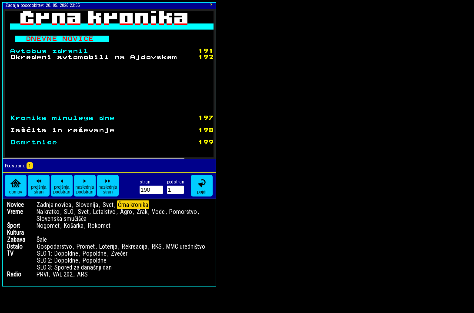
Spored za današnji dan (83, 267)
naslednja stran (108, 185)
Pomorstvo (183, 211)
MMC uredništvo (185, 246)
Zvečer (119, 253)
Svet (108, 204)
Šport (13, 225)
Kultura (15, 232)
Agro (126, 211)
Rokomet (99, 225)
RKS (157, 246)
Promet (86, 246)
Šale (42, 239)
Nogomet (48, 225)
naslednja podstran (85, 185)
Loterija (108, 246)
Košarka (73, 225)
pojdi (201, 185)
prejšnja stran (38, 185)
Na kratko (48, 211)
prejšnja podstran (61, 185)
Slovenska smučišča (62, 218)
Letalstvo (104, 211)
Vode (158, 211)
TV (10, 253)
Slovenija (87, 204)
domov (15, 185)
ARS (82, 274)
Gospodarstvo (54, 246)
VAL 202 (63, 274)
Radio (14, 274)
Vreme (15, 211)
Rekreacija (134, 246)
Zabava (16, 239)
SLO (68, 211)
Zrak (142, 211)
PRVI (42, 274)
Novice (15, 204)
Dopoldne (66, 253)
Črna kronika (133, 204)
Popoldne (95, 253)
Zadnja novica (54, 204)
